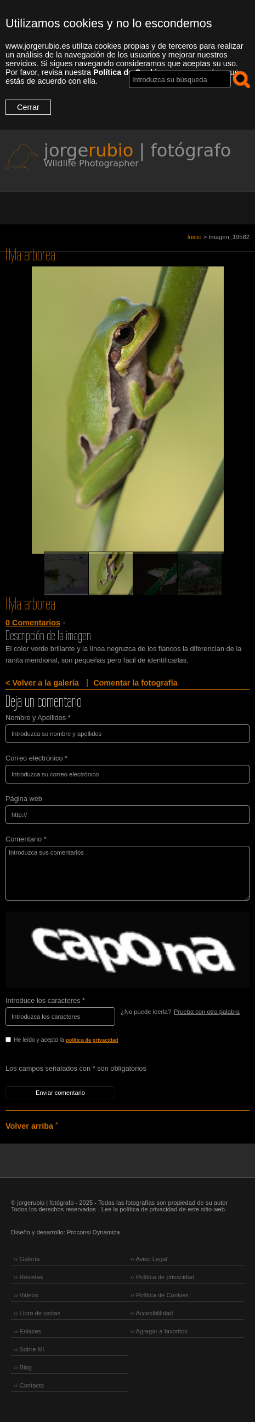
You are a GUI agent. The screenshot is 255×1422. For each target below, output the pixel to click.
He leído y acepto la (89, 1040)
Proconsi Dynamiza (93, 1232)
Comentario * (26, 839)
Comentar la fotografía (135, 682)
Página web (23, 798)
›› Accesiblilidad (152, 1313)
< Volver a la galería (42, 682)
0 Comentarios (32, 622)
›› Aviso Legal (149, 1259)
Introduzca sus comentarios (127, 873)
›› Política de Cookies (160, 1295)
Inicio (194, 237)
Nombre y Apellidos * (38, 717)
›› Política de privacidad (163, 1277)
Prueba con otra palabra (207, 1011)
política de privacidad (92, 1040)
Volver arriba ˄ (31, 1126)
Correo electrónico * (36, 758)
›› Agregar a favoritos (159, 1331)
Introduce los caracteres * (45, 1000)
